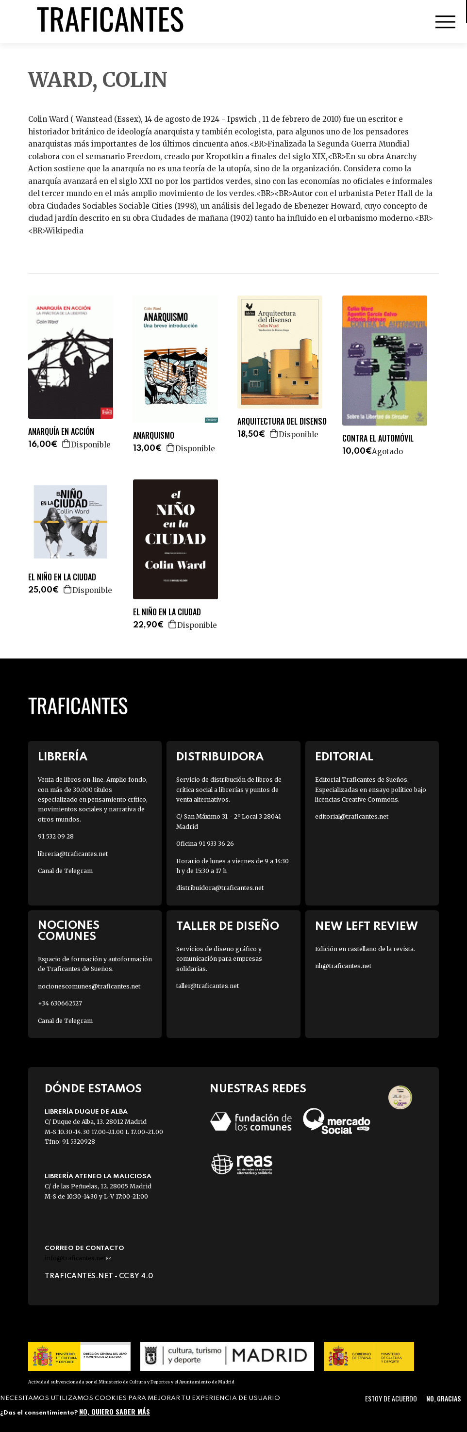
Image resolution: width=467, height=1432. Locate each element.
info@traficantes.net (78, 1258)
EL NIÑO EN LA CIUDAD (62, 577)
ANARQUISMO (153, 435)
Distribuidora (220, 757)
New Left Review (366, 926)
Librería (62, 757)
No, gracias (443, 1398)
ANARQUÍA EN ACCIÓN (61, 432)
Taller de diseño (227, 926)
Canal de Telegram (65, 870)
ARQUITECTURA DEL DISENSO (282, 421)
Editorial (344, 757)
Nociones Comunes (69, 931)
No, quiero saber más (114, 1411)
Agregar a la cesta (66, 443)
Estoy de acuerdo (391, 1398)
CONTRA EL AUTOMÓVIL (378, 438)
